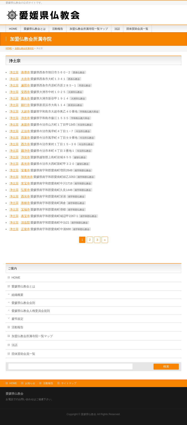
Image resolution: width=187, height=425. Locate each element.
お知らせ (30, 383)
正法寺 (25, 131)
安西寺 (25, 92)
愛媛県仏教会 (88, 414)
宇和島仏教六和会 (89, 111)
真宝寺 (25, 216)
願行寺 (25, 105)
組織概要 (17, 294)
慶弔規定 (17, 318)
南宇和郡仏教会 (83, 170)
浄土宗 (14, 72)
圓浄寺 (25, 150)
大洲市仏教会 (75, 92)
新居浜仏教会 (75, 105)
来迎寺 (25, 124)
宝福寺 (25, 209)
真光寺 (25, 163)
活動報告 (17, 327)
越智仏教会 (80, 157)
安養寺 (25, 170)
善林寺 (25, 203)
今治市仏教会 (85, 124)
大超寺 (25, 111)
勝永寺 (25, 98)
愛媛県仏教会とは (23, 286)
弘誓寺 (25, 190)
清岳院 (25, 222)
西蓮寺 (25, 137)
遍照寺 (25, 85)
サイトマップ (68, 383)
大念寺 (25, 78)
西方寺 (25, 144)
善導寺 (25, 72)
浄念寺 (25, 118)
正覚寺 (25, 229)
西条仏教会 (79, 72)
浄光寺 (25, 157)
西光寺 (25, 196)
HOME (16, 277)
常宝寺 (25, 183)
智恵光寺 (27, 176)
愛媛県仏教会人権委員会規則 (31, 310)
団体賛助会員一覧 (23, 353)
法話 (14, 345)
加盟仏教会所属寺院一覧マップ (32, 336)
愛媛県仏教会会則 (23, 302)
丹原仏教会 (84, 85)
